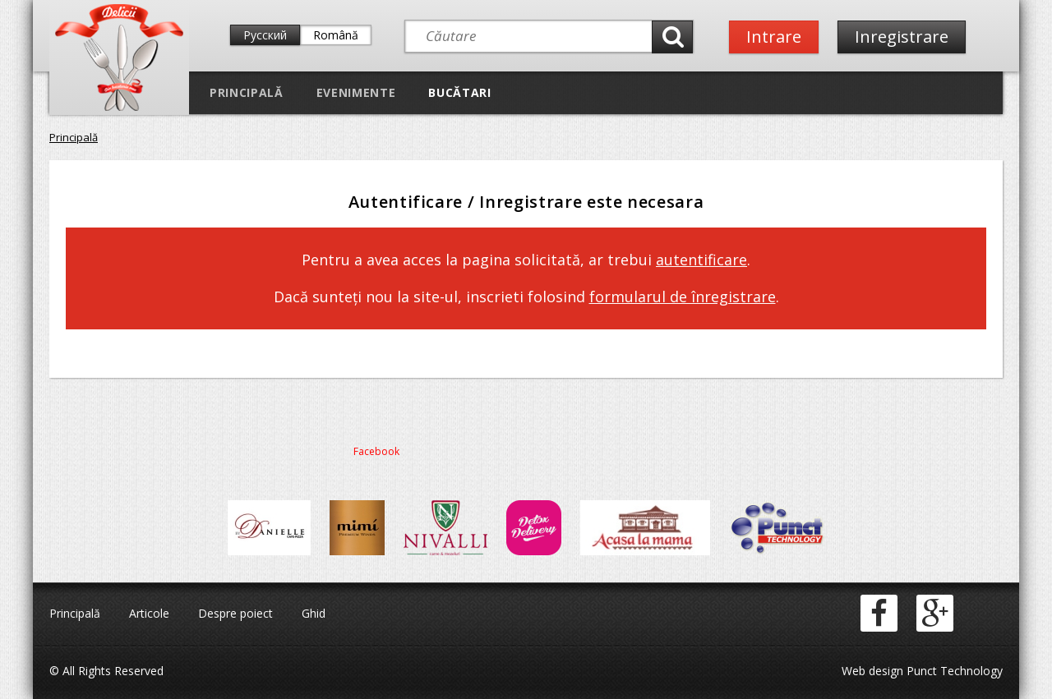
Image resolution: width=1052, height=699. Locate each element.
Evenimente (356, 92)
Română (335, 35)
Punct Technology (953, 670)
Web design (872, 670)
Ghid (313, 613)
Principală (247, 92)
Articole (149, 613)
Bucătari (459, 92)
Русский (265, 35)
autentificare (701, 259)
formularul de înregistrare (682, 296)
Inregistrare (901, 36)
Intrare (773, 36)
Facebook (376, 451)
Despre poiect (235, 613)
